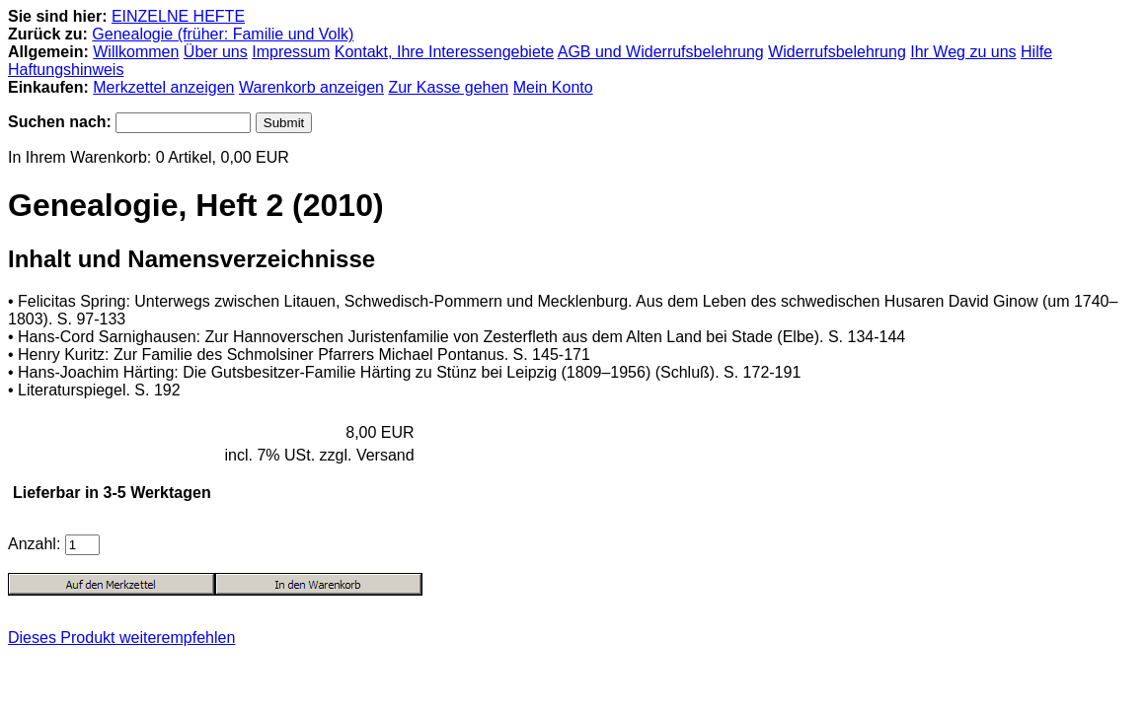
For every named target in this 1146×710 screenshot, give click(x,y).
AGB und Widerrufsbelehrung (661, 51)
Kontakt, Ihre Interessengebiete (444, 51)
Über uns (216, 51)
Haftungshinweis (65, 69)
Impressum (291, 51)
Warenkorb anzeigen (311, 87)
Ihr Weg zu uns (963, 51)
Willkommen (136, 51)
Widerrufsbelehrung (837, 51)
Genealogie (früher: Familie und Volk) (222, 34)
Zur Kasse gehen (448, 87)
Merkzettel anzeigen (163, 87)
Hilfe (1036, 51)
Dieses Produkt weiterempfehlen (121, 637)
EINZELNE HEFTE (178, 16)
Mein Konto (553, 87)
